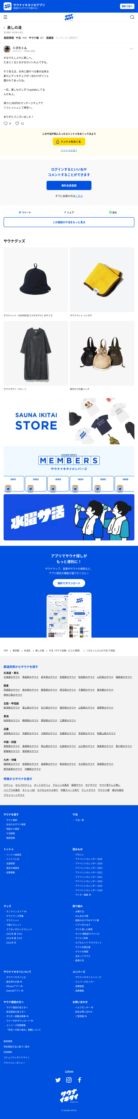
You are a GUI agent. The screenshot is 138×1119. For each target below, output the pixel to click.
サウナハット (12, 920)
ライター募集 (81, 894)
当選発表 (10, 863)
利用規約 (8, 1052)
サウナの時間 (81, 951)
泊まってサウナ (82, 956)
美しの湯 (14, 27)
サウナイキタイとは (16, 977)
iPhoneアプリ (13, 986)
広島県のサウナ (68, 746)
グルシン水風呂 (61, 785)
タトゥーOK (28, 790)
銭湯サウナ (77, 785)
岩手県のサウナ (49, 677)
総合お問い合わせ (84, 1011)
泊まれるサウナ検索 (16, 824)
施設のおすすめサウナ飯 (87, 920)
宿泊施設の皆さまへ (16, 1011)
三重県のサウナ (68, 720)
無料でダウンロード (69, 583)
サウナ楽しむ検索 (84, 929)
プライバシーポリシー (14, 1062)
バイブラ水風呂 (12, 790)
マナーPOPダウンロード (18, 1020)
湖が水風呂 (118, 790)
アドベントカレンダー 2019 (88, 885)
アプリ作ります (82, 924)
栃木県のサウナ (30, 689)
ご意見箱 (79, 1016)
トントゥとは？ (69, 150)
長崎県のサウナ (49, 764)
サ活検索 (10, 833)
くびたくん (20, 48)
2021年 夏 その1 (14, 933)
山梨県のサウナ (86, 707)
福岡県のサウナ (12, 764)
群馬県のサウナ (49, 689)
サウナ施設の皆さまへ (17, 1007)
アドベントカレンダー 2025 (88, 859)
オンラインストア (15, 911)
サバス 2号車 (81, 938)
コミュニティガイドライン (16, 1057)
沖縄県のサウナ (33, 769)
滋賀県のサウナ (12, 733)
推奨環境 (8, 1041)
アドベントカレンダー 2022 (88, 872)
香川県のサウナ (124, 746)
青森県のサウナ (30, 677)
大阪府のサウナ (49, 733)
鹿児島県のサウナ (13, 769)
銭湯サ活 (79, 960)
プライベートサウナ (14, 795)
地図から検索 (12, 829)
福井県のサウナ (68, 707)
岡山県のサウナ (49, 746)
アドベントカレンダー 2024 (88, 863)
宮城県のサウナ (68, 677)
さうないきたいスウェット (19, 929)
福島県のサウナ (124, 677)
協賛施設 (79, 986)
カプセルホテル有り (47, 790)
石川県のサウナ (49, 707)
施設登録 (10, 838)
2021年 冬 (11, 942)
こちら (79, 196)
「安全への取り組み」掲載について (23, 1029)
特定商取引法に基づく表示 (16, 1046)
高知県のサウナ (30, 751)
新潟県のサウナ (12, 707)
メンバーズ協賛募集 (16, 1025)
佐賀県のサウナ (30, 764)
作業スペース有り (70, 790)
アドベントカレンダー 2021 (88, 877)
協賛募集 (10, 872)
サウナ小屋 (104, 790)
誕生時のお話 (12, 981)
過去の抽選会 (12, 868)
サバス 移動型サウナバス (87, 933)
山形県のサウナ (105, 677)
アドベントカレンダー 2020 (88, 881)
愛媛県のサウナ (12, 751)
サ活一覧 (79, 820)
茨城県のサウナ (12, 689)
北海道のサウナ (12, 677)
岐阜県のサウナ (12, 720)
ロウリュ (8, 785)
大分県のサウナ (86, 764)
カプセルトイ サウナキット (88, 942)
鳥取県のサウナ (12, 746)
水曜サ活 (79, 911)
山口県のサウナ (86, 746)
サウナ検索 (11, 820)
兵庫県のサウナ (68, 733)
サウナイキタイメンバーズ (88, 977)
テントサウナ (89, 790)
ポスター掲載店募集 (16, 1016)
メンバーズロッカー (85, 981)
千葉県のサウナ (86, 689)
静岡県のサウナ (30, 720)
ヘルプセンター (82, 1007)
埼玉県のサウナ (68, 689)
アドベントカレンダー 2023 (88, 868)
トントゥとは (12, 859)
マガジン (79, 854)
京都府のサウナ (30, 733)
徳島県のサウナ (105, 746)
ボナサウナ (91, 785)
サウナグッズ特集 (15, 916)
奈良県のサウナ (86, 733)
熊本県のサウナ (68, 764)
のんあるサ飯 (81, 916)
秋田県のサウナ (86, 677)
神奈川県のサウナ (13, 694)
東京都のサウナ (105, 689)
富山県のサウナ (30, 707)
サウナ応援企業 (82, 947)
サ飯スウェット (13, 924)
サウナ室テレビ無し (109, 785)
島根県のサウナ (30, 746)
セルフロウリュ (23, 785)
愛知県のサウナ (49, 720)
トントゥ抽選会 (13, 854)
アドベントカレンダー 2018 (88, 890)
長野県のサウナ (105, 707)
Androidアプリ (13, 990)
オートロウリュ (42, 785)
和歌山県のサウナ (106, 733)
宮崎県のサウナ (105, 764)
